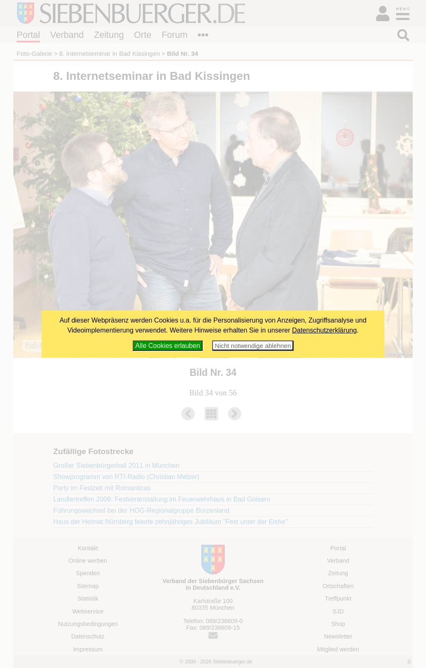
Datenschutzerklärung (324, 330)
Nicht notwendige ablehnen (253, 345)
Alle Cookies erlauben (167, 345)
